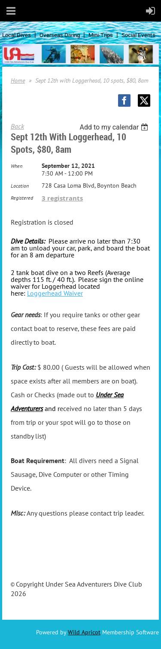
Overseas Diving (59, 35)
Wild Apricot (84, 632)
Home (18, 80)
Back (17, 126)
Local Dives (16, 35)
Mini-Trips (100, 35)
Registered (22, 198)
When (16, 166)
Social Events (138, 35)
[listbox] (114, 127)
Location (20, 185)
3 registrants (62, 198)
